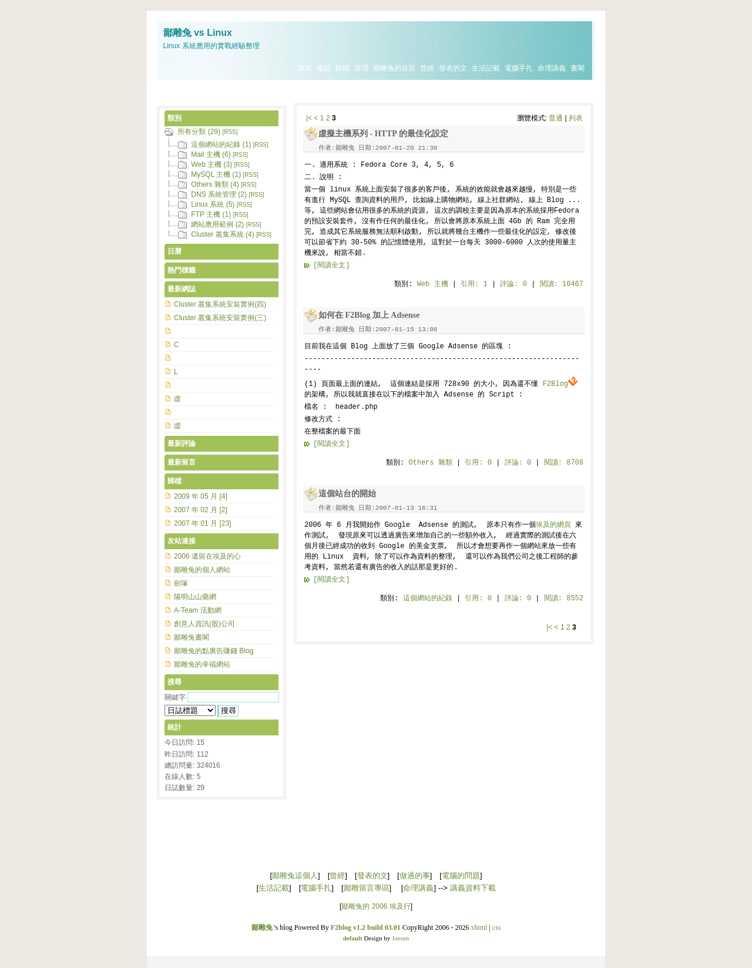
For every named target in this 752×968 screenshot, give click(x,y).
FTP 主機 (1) (211, 214)
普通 (556, 118)
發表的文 (453, 68)
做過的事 (415, 875)
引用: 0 (478, 463)
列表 (576, 118)
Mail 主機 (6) (210, 154)
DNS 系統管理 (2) (219, 194)
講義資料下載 (473, 887)
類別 (174, 118)
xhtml (479, 927)
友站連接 (181, 541)
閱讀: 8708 (563, 463)
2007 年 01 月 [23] (202, 523)
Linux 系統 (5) (212, 204)
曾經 (427, 68)
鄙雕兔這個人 (295, 875)
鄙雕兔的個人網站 (202, 570)
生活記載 (486, 68)
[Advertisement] (376, 92)
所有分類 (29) (198, 131)
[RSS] (229, 132)
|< (309, 118)
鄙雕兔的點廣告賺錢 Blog (213, 651)
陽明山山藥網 (195, 597)
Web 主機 (432, 284)
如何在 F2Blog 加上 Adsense (368, 315)
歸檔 (342, 68)
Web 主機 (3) (211, 164)
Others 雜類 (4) (215, 184)
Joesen (400, 938)
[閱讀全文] (331, 265)
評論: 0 (513, 284)
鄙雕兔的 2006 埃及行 (375, 906)
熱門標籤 (181, 270)
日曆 (174, 251)
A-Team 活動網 (197, 610)
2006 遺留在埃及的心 (207, 556)
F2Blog (560, 384)
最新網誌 (181, 289)
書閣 (577, 68)
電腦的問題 (461, 875)
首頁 (305, 68)
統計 (174, 727)
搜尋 (174, 682)
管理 (361, 68)
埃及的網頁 (553, 525)
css (496, 927)
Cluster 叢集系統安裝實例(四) (220, 304)
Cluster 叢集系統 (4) (222, 234)
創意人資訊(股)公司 (204, 624)
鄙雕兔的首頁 (394, 68)
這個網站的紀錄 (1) (221, 144)
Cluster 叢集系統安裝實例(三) (220, 318)
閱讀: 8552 (563, 598)
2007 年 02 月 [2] (200, 510)
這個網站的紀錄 (427, 598)
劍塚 (181, 583)
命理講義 (552, 68)
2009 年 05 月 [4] (200, 496)
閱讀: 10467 (561, 284)
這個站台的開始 (347, 493)
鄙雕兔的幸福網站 (202, 664)
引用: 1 (474, 284)
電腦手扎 (519, 68)
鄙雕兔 (262, 927)
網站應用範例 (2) (217, 224)
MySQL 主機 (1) (216, 174)
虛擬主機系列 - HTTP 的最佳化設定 (383, 133)
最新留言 (181, 462)
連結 (324, 68)
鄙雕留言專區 (367, 887)
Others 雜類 (430, 463)
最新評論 (181, 443)
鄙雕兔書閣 (191, 637)
